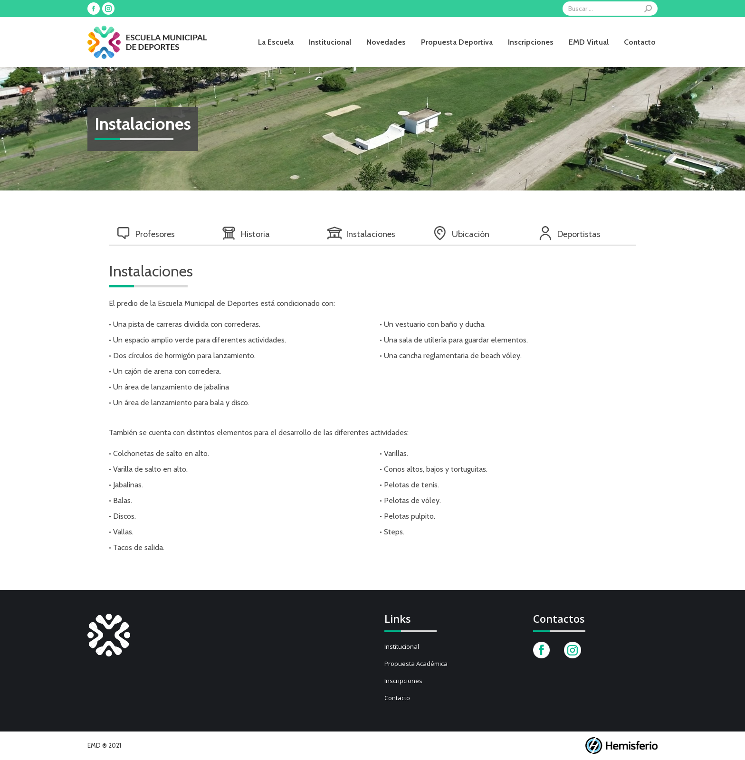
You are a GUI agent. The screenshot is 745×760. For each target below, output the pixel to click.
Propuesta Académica (416, 663)
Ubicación (461, 233)
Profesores (145, 233)
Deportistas (569, 233)
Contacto (397, 698)
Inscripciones (403, 680)
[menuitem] (276, 42)
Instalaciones (361, 233)
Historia (246, 233)
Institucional (401, 646)
